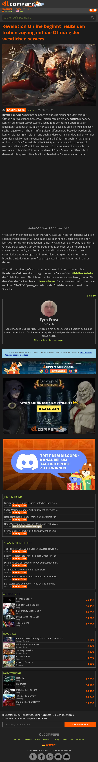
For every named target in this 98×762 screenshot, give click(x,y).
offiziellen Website (82, 273)
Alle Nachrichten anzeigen (49, 340)
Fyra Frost (32, 110)
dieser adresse (46, 281)
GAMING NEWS (16, 110)
